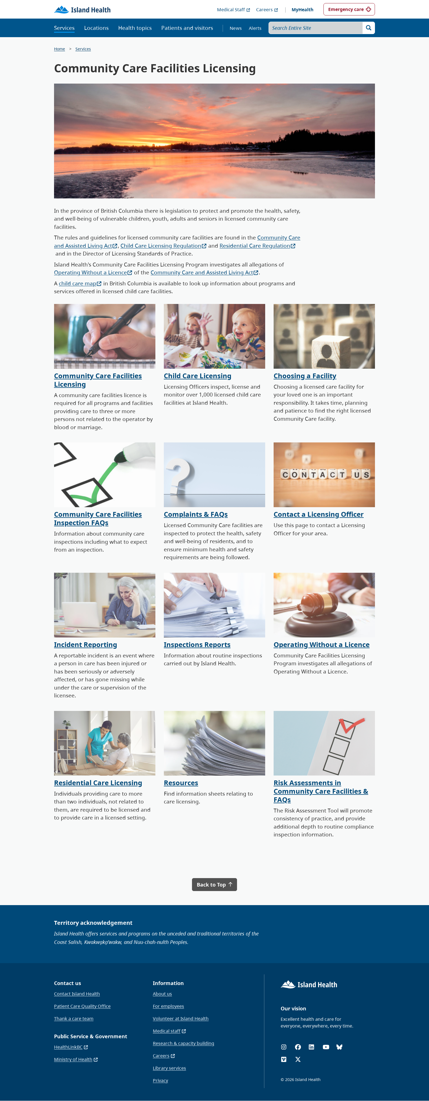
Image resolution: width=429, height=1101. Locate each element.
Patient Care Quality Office (82, 1006)
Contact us (67, 983)
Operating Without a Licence (93, 272)
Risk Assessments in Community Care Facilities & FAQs (321, 791)
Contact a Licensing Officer (319, 514)
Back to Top (214, 884)
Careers (267, 9)
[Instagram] (284, 1047)
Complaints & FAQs (196, 514)
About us (162, 994)
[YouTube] (326, 1047)
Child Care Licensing (197, 375)
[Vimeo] (284, 1059)
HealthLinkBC (71, 1047)
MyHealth (303, 9)
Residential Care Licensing (98, 782)
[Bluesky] (339, 1047)
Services (64, 28)
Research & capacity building (183, 1043)
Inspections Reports (197, 644)
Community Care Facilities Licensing (98, 380)
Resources (181, 782)
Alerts (255, 28)
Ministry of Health (76, 1059)
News (236, 28)
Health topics (135, 28)
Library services (169, 1068)
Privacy (160, 1080)
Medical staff (169, 1031)
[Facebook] (298, 1047)
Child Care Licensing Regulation (163, 245)
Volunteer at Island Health (181, 1018)
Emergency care (346, 9)
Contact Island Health (77, 994)
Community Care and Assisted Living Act (205, 272)
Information (168, 983)
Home (59, 49)
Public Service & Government (90, 1036)
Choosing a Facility (305, 375)
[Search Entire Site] (322, 28)
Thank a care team (73, 1018)
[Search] (369, 28)
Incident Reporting (85, 644)
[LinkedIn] (311, 1047)
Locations (96, 28)
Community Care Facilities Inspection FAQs (98, 518)
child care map (80, 283)
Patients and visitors (187, 28)
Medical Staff (234, 9)
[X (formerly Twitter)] (298, 1059)
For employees (168, 1006)
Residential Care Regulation (258, 245)
